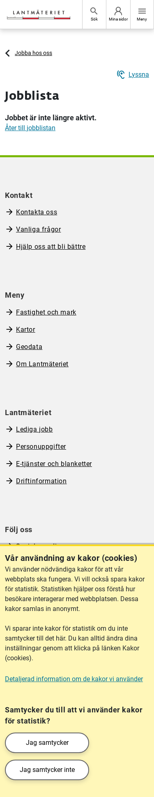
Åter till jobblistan (30, 128)
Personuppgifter (41, 446)
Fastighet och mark (46, 312)
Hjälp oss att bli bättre (50, 246)
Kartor (25, 329)
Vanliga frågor (38, 229)
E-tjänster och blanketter (54, 464)
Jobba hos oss (33, 53)
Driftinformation (41, 481)
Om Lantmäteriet (42, 364)
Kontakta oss (36, 212)
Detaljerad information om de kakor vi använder (74, 679)
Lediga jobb (34, 429)
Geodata (29, 347)
